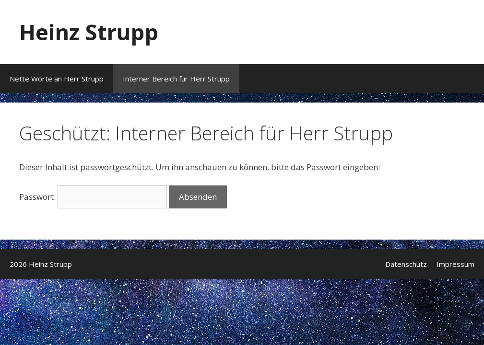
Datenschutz (406, 264)
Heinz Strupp (88, 31)
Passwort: (93, 196)
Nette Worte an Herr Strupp (57, 78)
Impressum (455, 264)
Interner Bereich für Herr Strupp (176, 78)
